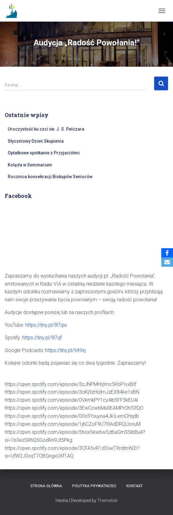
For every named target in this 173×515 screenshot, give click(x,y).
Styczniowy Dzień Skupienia (36, 141)
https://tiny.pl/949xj (65, 350)
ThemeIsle (107, 500)
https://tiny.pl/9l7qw (46, 325)
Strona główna (46, 486)
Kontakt (134, 486)
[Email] (167, 262)
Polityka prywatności (94, 486)
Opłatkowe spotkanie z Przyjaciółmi (44, 152)
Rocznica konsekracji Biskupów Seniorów (50, 176)
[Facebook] (167, 253)
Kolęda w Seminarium (30, 164)
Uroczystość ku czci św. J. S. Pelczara (46, 129)
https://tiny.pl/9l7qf (42, 338)
